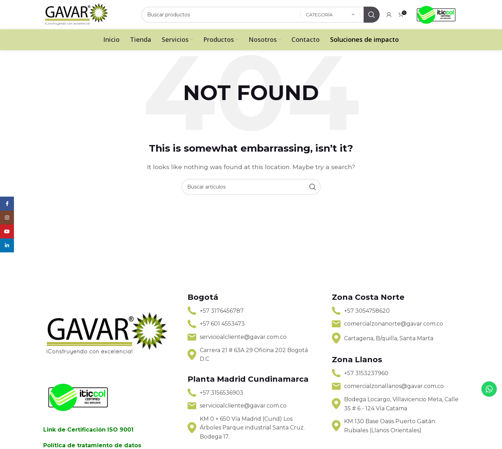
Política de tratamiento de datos (92, 445)
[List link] (251, 310)
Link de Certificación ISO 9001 (88, 429)
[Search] (260, 15)
